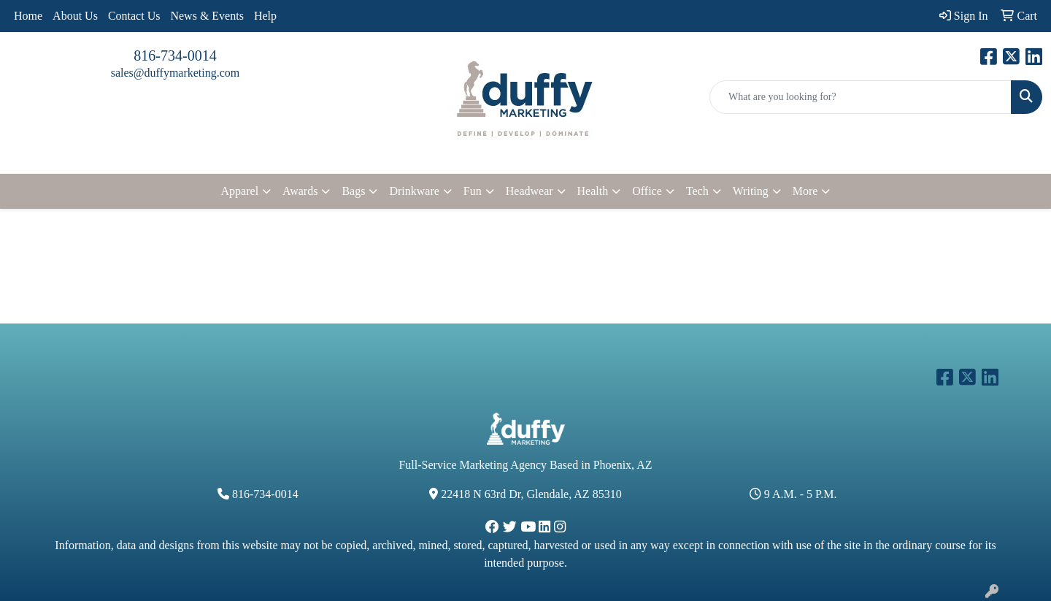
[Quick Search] (860, 97)
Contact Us (134, 15)
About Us (75, 15)
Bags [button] (353, 191)
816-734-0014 (175, 55)
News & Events (206, 15)
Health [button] (593, 191)
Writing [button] (751, 191)
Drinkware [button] (414, 191)
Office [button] (647, 191)
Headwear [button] (529, 191)
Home (28, 15)
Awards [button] (299, 191)
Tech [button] (697, 191)
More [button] (805, 191)
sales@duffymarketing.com (175, 72)
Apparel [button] (240, 191)
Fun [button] (472, 191)
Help (265, 15)
